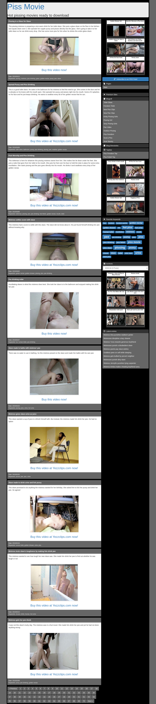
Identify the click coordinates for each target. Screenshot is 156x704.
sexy (140, 248)
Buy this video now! (54, 70)
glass (37, 78)
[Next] (90, 701)
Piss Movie (25, 6)
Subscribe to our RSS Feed (125, 79)
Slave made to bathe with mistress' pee (24, 348)
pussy (51, 78)
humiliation (120, 232)
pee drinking (48, 273)
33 (79, 693)
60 (34, 701)
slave (59, 78)
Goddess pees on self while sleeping (117, 353)
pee (55, 78)
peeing (126, 237)
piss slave (107, 248)
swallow (54, 149)
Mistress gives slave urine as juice (22, 414)
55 (10, 701)
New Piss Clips (109, 109)
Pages (107, 84)
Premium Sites (110, 95)
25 (39, 693)
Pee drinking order (16, 279)
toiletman (19, 214)
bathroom (26, 149)
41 (29, 697)
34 (84, 693)
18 (97, 689)
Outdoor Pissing (110, 131)
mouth (58, 214)
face (104, 223)
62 (44, 701)
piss (42, 273)
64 (54, 701)
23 (29, 693)
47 (59, 697)
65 (59, 701)
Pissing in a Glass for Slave (20, 21)
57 (20, 701)
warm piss (106, 257)
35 (89, 693)
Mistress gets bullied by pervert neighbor (119, 356)
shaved (105, 253)
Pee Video (107, 127)
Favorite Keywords (112, 219)
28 (54, 693)
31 (69, 693)
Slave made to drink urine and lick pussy (25, 483)
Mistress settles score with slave (22, 220)
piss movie (134, 242)
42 (34, 697)
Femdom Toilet (109, 106)
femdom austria (121, 223)
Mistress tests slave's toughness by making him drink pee (32, 551)
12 (67, 689)
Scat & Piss (108, 138)
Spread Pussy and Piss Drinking (22, 85)
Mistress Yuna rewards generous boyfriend (120, 342)
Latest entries (110, 331)
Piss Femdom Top (110, 153)
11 (62, 689)
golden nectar (44, 78)
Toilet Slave (108, 102)
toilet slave (19, 149)
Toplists (108, 150)
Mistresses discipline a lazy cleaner (117, 338)
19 (10, 693)
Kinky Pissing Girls (111, 117)
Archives (108, 264)
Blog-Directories (111, 146)
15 (82, 689)
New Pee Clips (109, 113)
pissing (18, 78)
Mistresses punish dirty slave (114, 360)
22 (25, 693)
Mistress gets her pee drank (20, 620)
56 (15, 701)
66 (64, 701)
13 (72, 689)
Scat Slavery (108, 141)
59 (29, 701)
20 (15, 693)
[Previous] (13, 689)
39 (20, 697)
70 (84, 701)
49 (69, 697)
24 (34, 693)
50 (74, 697)
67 (69, 701)
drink (22, 614)
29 (59, 693)
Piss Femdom (109, 134)
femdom (111, 223)
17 (92, 689)
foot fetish (43, 214)
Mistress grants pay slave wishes (116, 349)
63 (49, 701)
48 (64, 697)
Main (105, 87)
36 (94, 693)
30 (64, 693)
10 (57, 689)
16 (87, 689)
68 (74, 701)
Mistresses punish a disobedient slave (118, 345)
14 (77, 689)
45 (49, 697)
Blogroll (108, 99)
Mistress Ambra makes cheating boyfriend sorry (122, 367)
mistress (23, 78)
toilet (62, 214)
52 (84, 697)
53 (89, 697)
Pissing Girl (108, 120)
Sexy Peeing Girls (110, 124)
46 (54, 697)
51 (79, 697)
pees (134, 237)
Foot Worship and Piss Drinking (21, 156)
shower (18, 614)
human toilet (22, 342)
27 (49, 693)
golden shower (30, 273)
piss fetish (121, 242)
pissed (18, 476)
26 (44, 693)
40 (25, 697)
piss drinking (31, 78)
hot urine (31, 408)
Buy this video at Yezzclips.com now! (54, 141)
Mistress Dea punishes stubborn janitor (118, 335)
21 (20, 693)
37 (10, 697)
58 (25, 701)
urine (26, 408)
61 (39, 701)
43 (39, 697)
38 (15, 697)
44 (44, 697)
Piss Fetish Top (109, 157)
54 (94, 697)
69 (79, 701)
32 (74, 693)
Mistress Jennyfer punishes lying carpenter (120, 363)
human (27, 614)
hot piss (127, 227)
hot (17, 342)
